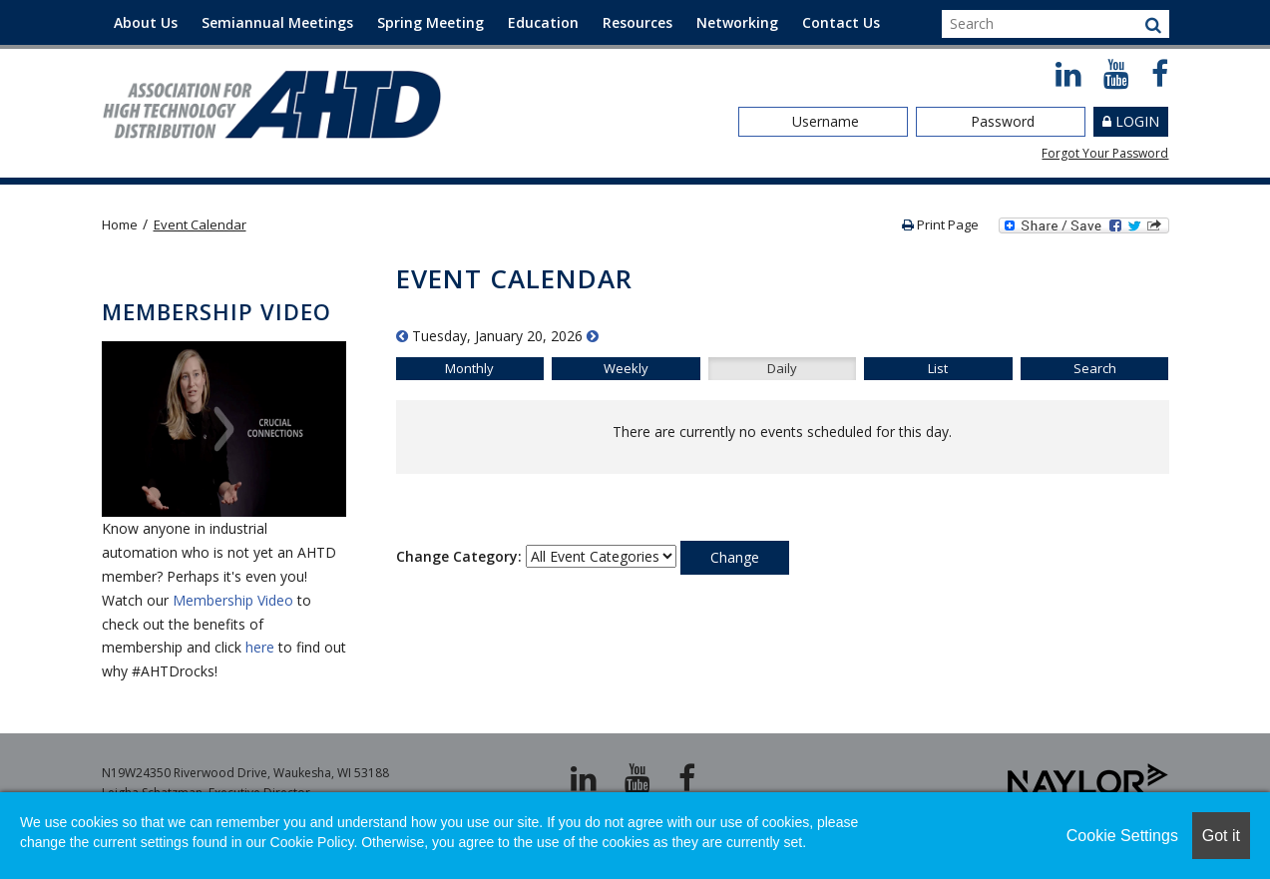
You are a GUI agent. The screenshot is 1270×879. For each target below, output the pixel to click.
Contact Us (841, 22)
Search (1094, 368)
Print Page (940, 224)
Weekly (626, 368)
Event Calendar (200, 224)
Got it (1221, 835)
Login (1137, 121)
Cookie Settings (1122, 835)
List (938, 368)
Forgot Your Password (1105, 153)
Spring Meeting (430, 22)
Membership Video (233, 600)
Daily (782, 368)
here (259, 647)
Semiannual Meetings (277, 22)
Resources (637, 22)
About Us (146, 22)
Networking (737, 22)
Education (543, 22)
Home (120, 224)
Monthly (469, 368)
